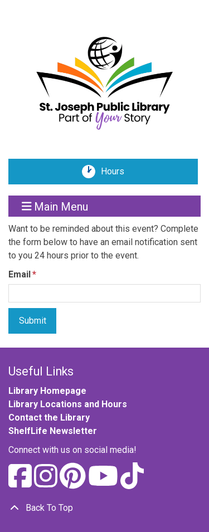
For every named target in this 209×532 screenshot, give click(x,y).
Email (19, 274)
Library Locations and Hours (67, 404)
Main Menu (55, 206)
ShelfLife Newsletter (52, 431)
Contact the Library (49, 417)
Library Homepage (47, 390)
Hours (116, 171)
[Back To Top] (104, 508)
